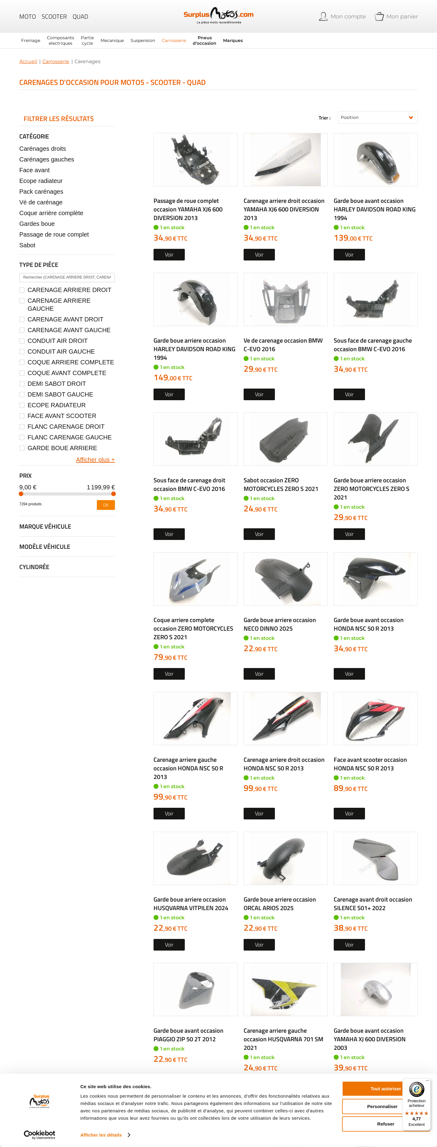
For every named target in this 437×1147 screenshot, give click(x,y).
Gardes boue (37, 223)
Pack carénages (41, 191)
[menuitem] (31, 40)
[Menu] (427, 1082)
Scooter (54, 16)
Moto (27, 16)
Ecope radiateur (41, 180)
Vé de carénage (41, 202)
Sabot (27, 245)
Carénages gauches (46, 159)
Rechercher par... (292, 827)
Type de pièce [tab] (38, 264)
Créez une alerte (285, 737)
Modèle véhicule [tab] (44, 546)
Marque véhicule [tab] (45, 526)
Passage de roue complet (54, 234)
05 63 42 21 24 (257, 980)
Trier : (325, 117)
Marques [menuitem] (233, 40)
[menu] (163, 40)
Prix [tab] (25, 475)
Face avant (34, 170)
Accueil (28, 61)
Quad (80, 16)
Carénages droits (42, 148)
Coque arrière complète (51, 213)
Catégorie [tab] (34, 136)
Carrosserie (55, 61)
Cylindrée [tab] (34, 567)
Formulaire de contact (343, 980)
